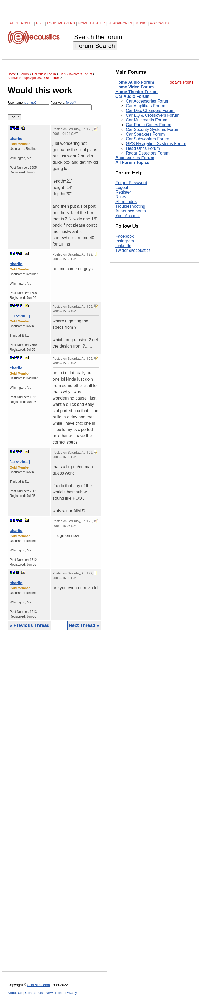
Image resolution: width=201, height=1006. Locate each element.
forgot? (71, 102)
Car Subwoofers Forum (147, 139)
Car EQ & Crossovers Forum (152, 115)
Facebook (124, 306)
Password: (71, 105)
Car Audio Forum (132, 96)
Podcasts (159, 23)
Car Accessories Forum (147, 101)
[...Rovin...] (20, 316)
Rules (120, 267)
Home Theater (91, 23)
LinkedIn (123, 315)
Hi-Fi (40, 23)
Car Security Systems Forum (152, 129)
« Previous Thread (30, 625)
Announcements (130, 281)
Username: (28, 105)
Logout (121, 258)
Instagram (124, 311)
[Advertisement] (54, 804)
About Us (15, 993)
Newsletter (54, 993)
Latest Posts (20, 23)
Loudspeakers (61, 23)
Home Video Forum (134, 87)
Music (141, 23)
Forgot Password (131, 253)
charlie (16, 138)
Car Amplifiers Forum (145, 106)
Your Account (127, 286)
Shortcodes (126, 272)
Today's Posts (180, 82)
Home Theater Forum (136, 91)
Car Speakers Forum (145, 134)
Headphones (120, 23)
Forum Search (95, 45)
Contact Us (34, 993)
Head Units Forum (143, 148)
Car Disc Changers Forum (150, 110)
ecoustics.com (38, 985)
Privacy (71, 993)
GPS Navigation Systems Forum (156, 143)
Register (123, 262)
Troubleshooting (130, 276)
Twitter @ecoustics (133, 320)
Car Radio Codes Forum (148, 125)
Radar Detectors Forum (148, 153)
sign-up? (30, 102)
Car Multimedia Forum (146, 120)
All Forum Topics (132, 162)
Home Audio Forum (134, 82)
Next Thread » (84, 625)
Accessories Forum (134, 158)
